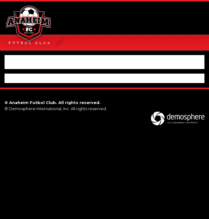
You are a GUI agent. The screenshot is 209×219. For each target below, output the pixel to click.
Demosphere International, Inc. (39, 108)
